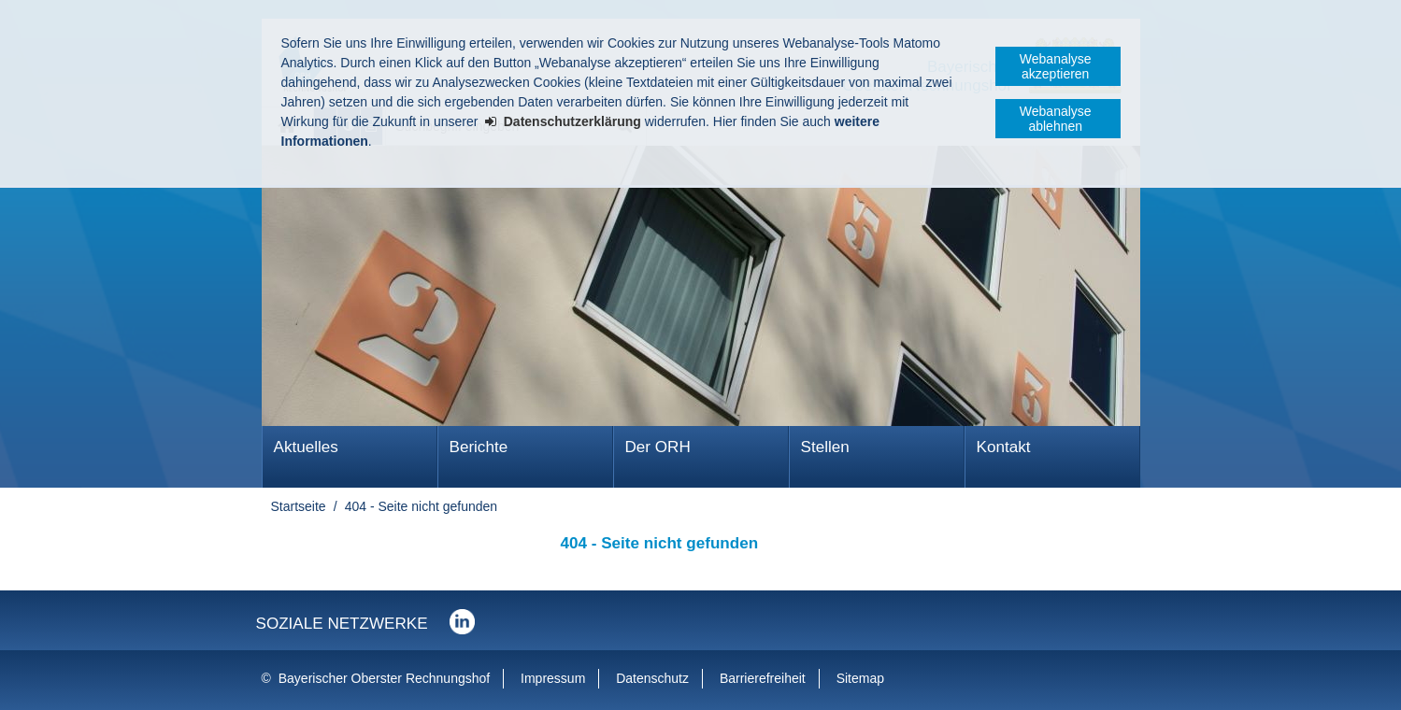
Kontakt (1004, 447)
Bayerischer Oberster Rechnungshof (384, 678)
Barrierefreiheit (763, 678)
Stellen (825, 447)
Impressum (553, 678)
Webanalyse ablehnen (1056, 119)
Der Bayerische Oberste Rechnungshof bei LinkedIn (462, 621)
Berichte (479, 447)
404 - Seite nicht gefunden (421, 506)
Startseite (298, 506)
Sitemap (860, 678)
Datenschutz (652, 678)
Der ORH (658, 447)
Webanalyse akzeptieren (1056, 66)
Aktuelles (306, 447)
